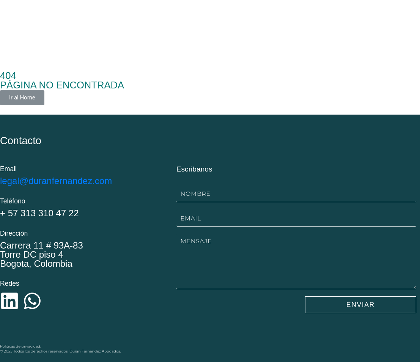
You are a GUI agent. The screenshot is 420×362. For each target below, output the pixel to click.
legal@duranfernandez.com (56, 181)
